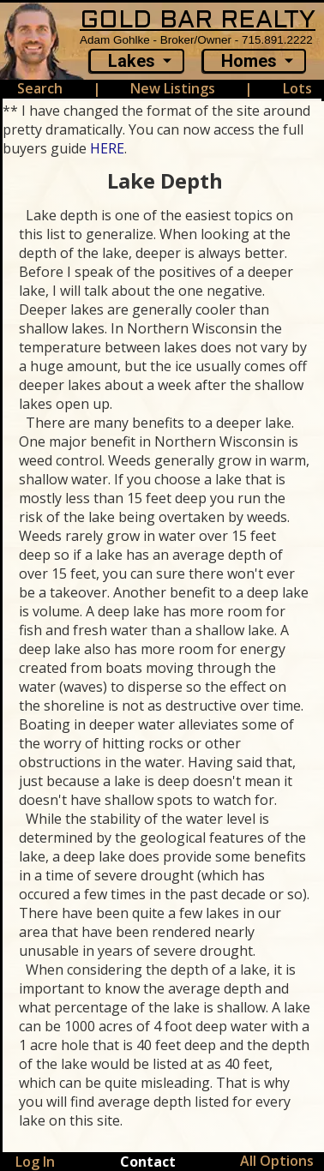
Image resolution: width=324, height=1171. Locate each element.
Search (40, 88)
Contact (148, 1161)
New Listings (172, 88)
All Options (277, 1160)
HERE (107, 148)
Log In (35, 1161)
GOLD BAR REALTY (197, 21)
